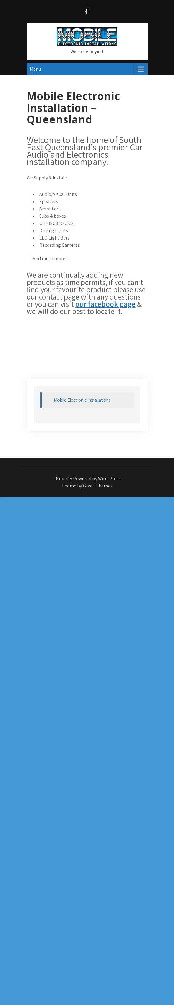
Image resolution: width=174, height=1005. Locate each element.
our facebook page (105, 304)
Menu (35, 69)
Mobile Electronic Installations (82, 400)
